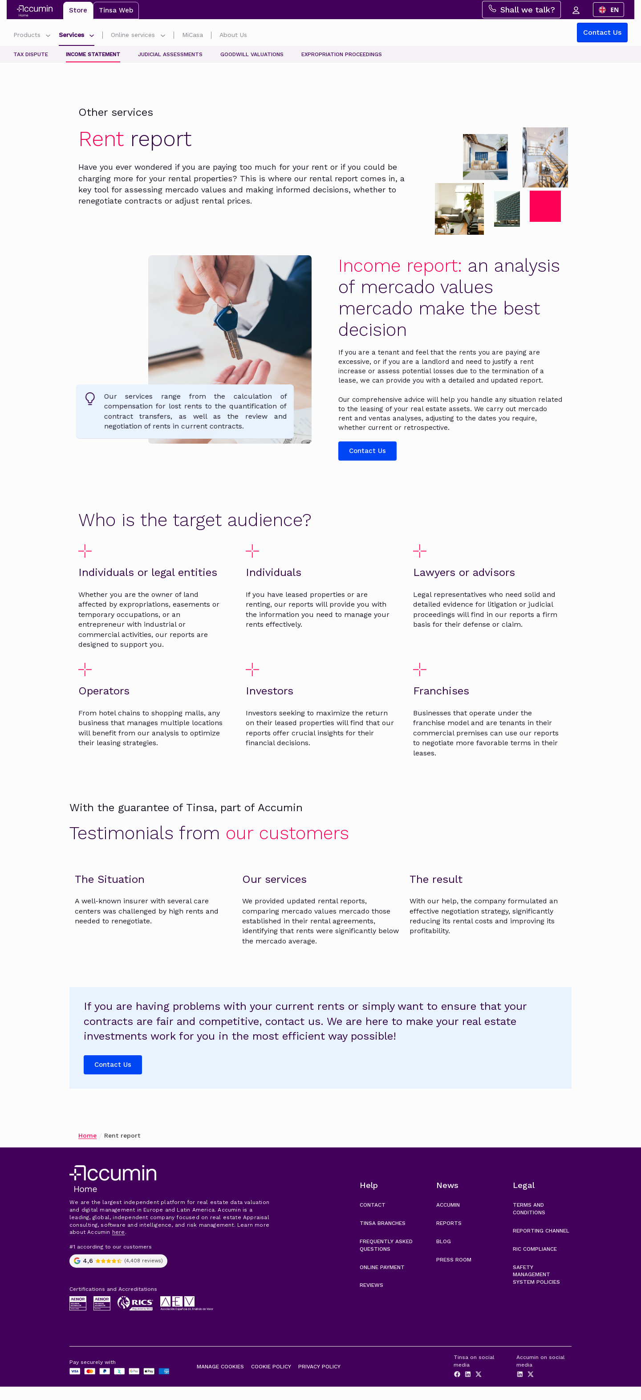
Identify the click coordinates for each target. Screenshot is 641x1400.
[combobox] (612, 9)
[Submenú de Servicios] (91, 37)
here (118, 1245)
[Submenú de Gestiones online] (163, 37)
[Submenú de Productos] (48, 37)
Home (87, 1149)
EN (612, 9)
